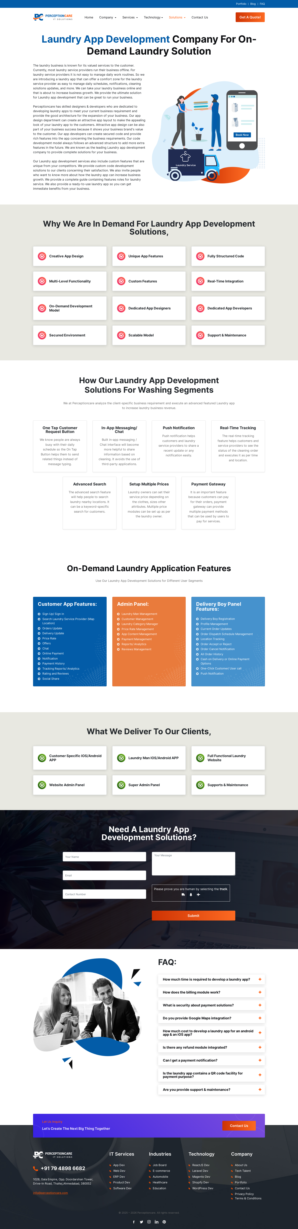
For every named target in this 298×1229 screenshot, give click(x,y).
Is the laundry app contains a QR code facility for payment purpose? (212, 1075)
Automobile (160, 1176)
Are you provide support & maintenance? (212, 1090)
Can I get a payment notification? (212, 1060)
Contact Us (200, 17)
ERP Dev (119, 1176)
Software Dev (122, 1188)
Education (159, 1188)
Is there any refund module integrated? (212, 1047)
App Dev (119, 1165)
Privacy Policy (244, 1194)
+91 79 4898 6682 (63, 1168)
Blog (253, 3)
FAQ (262, 3)
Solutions (176, 17)
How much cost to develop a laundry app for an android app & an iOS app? (212, 1032)
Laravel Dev (200, 1171)
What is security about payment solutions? (212, 1005)
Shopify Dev (200, 1182)
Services (129, 17)
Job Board (159, 1165)
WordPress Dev (202, 1188)
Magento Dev (201, 1176)
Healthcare (160, 1182)
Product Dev (121, 1182)
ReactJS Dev (200, 1165)
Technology (152, 17)
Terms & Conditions (248, 1198)
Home (89, 17)
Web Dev (119, 1171)
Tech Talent (243, 1171)
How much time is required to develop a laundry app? (212, 979)
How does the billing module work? (212, 992)
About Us (241, 1165)
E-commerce (161, 1171)
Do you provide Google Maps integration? (212, 1018)
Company (106, 17)
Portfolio (241, 3)
